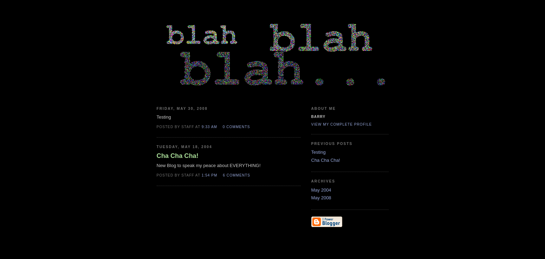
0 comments (236, 127)
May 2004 (321, 190)
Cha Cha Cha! (325, 160)
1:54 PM (210, 175)
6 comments (236, 175)
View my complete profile (341, 124)
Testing (318, 152)
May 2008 (321, 197)
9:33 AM (209, 127)
